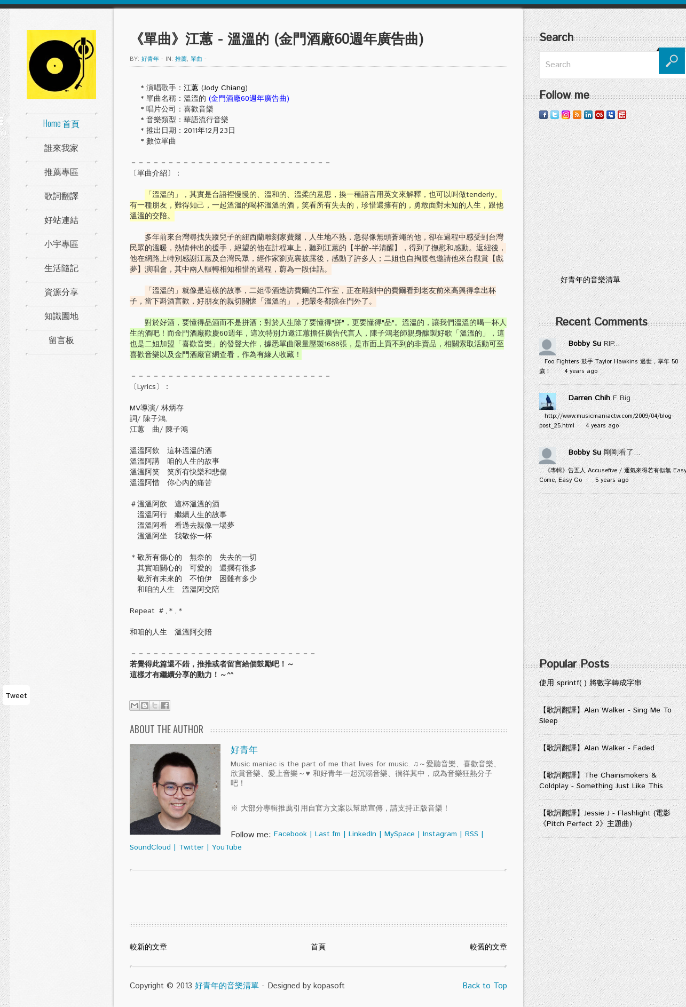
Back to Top (484, 986)
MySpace (399, 834)
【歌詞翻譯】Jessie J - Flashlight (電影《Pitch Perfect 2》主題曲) (605, 818)
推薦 (181, 59)
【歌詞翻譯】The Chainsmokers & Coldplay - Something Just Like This (601, 780)
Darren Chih (589, 398)
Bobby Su (585, 343)
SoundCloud (150, 847)
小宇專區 (61, 243)
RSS (471, 834)
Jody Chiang (224, 88)
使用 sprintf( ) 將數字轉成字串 (590, 683)
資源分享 (61, 291)
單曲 (196, 59)
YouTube (227, 847)
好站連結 (61, 219)
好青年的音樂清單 (227, 986)
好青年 (150, 59)
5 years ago (611, 480)
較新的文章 (148, 947)
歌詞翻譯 (61, 195)
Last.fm (328, 834)
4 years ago (580, 371)
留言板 (61, 339)
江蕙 (191, 88)
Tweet (16, 696)
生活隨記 (61, 267)
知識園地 (61, 315)
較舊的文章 (488, 947)
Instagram (440, 834)
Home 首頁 (61, 123)
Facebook (290, 834)
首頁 (318, 947)
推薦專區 (61, 171)
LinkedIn (362, 834)
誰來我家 (61, 147)
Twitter (191, 847)
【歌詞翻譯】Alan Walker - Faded (597, 748)
